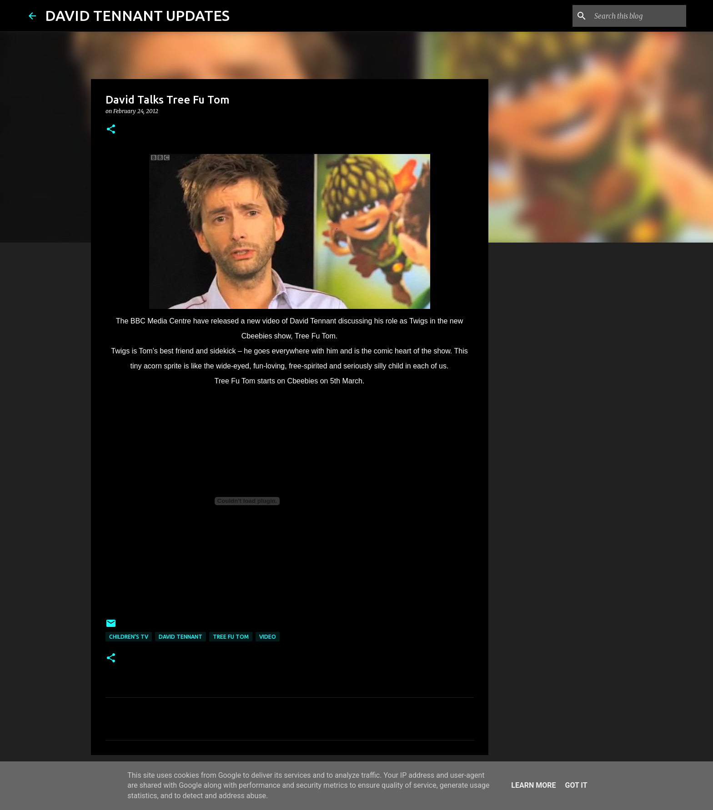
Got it (576, 785)
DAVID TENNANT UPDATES (137, 15)
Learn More (533, 785)
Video (267, 637)
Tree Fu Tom (231, 637)
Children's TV (128, 637)
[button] (110, 130)
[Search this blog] (638, 16)
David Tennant (180, 637)
